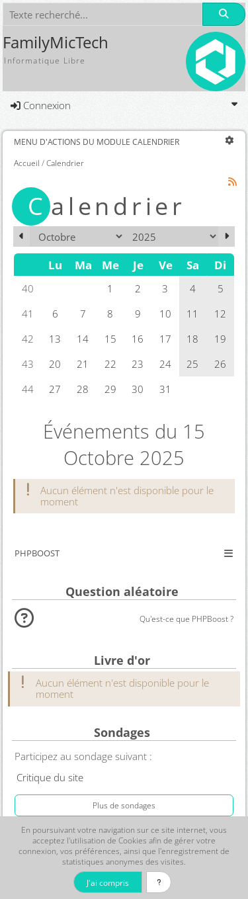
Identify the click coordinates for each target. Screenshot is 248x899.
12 (220, 313)
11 (192, 313)
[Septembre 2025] (21, 236)
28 (83, 389)
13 (55, 338)
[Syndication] (232, 182)
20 (55, 363)
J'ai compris (108, 882)
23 (138, 363)
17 (165, 338)
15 (110, 338)
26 (220, 363)
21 (83, 363)
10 (165, 313)
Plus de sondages (124, 805)
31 (165, 389)
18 (192, 338)
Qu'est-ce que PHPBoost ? (186, 618)
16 (138, 338)
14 (83, 338)
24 (165, 363)
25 (192, 363)
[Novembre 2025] (226, 236)
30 (138, 389)
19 (220, 338)
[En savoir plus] (159, 882)
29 (110, 389)
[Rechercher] (223, 14)
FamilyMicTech (55, 42)
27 (55, 389)
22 (110, 363)
